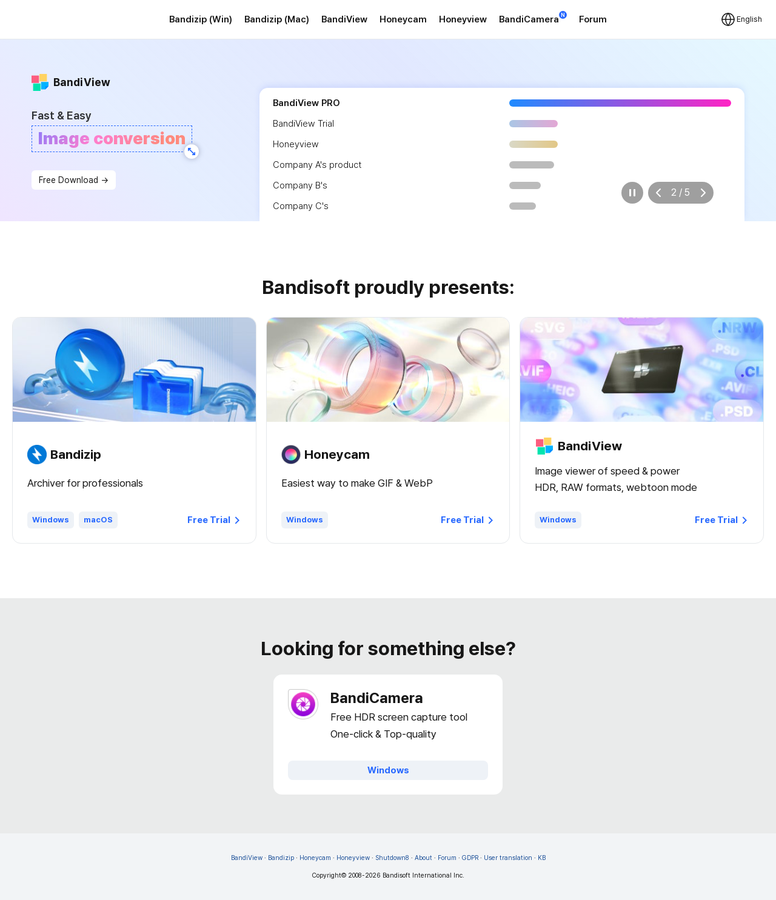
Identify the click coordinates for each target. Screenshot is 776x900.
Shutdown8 (392, 858)
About (423, 858)
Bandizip (281, 858)
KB (542, 858)
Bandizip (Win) (200, 19)
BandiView (344, 19)
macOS (98, 519)
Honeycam (403, 19)
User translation (508, 858)
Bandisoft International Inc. (423, 875)
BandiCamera (533, 18)
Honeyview (463, 19)
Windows (50, 519)
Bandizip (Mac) (276, 19)
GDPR (470, 858)
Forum (593, 19)
